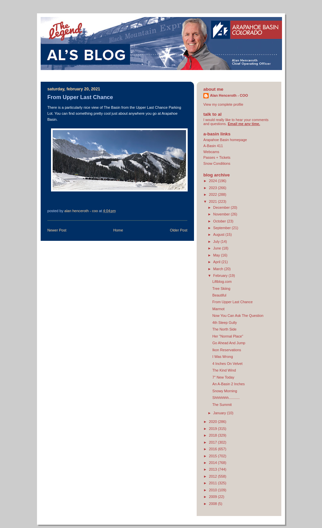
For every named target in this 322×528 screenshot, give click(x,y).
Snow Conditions (216, 163)
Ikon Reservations (226, 350)
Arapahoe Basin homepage (225, 140)
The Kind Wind (224, 370)
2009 (213, 497)
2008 (213, 504)
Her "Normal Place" (227, 336)
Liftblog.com (222, 282)
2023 (213, 188)
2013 (213, 469)
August (219, 234)
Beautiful (219, 295)
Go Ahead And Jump (228, 343)
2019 (213, 429)
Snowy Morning (224, 391)
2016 (213, 449)
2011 (213, 483)
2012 (213, 476)
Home (118, 230)
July (217, 241)
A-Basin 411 (213, 146)
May (217, 255)
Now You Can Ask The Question (237, 316)
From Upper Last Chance (232, 302)
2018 (213, 435)
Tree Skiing (221, 289)
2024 (213, 181)
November (222, 214)
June (217, 248)
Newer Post (56, 230)
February (221, 276)
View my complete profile (223, 104)
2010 (213, 490)
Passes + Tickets (216, 157)
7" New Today (223, 377)
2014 (213, 463)
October (220, 221)
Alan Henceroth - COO (229, 95)
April (217, 262)
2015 (213, 456)
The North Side (224, 329)
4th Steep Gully (224, 323)
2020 (213, 422)
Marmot (218, 309)
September (222, 228)
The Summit (222, 405)
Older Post (178, 230)
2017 (213, 442)
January (220, 413)
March (218, 269)
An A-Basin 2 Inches (228, 384)
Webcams (211, 152)
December (222, 207)
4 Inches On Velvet (227, 364)
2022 (213, 194)
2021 (213, 201)
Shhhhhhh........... (226, 398)
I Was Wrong (222, 357)
